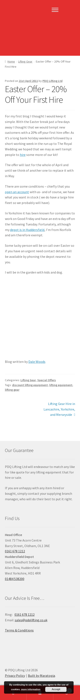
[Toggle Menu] (55, 10)
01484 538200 (14, 579)
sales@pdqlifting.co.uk (31, 620)
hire (23, 155)
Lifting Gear (25, 61)
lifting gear (12, 390)
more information (30, 689)
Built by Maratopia (41, 675)
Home (11, 61)
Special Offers (46, 380)
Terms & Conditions (19, 630)
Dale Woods (36, 361)
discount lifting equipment (30, 385)
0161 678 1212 (15, 551)
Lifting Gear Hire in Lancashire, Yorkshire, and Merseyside (59, 409)
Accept (56, 689)
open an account (17, 192)
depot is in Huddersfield (27, 230)
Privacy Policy (15, 675)
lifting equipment (60, 385)
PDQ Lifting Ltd (52, 81)
